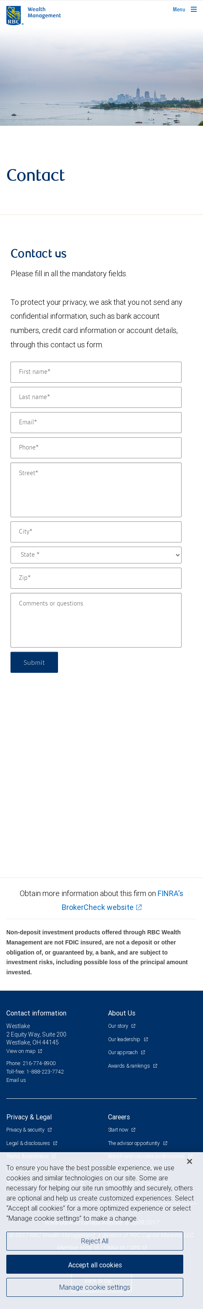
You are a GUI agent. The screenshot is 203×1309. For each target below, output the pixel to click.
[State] (96, 555)
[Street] (96, 490)
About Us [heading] (121, 1013)
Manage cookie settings (94, 1287)
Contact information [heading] (36, 1013)
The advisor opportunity (134, 1143)
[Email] (96, 422)
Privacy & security (25, 1129)
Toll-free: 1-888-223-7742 (35, 1071)
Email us (16, 1080)
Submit (34, 662)
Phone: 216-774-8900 (30, 1063)
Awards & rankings (129, 1065)
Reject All (94, 1241)
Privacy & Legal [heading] (29, 1117)
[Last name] (96, 397)
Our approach (123, 1052)
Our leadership (125, 1039)
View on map (21, 1051)
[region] (101, 1230)
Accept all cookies (95, 1265)
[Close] (189, 1161)
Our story (118, 1025)
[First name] (96, 372)
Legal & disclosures (28, 1143)
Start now (118, 1129)
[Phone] (96, 447)
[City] (96, 531)
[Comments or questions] (96, 620)
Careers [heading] (119, 1117)
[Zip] (96, 578)
